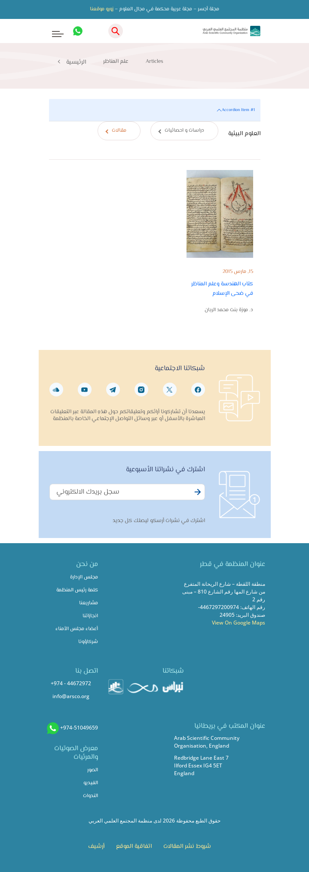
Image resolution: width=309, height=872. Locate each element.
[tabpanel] (154, 215)
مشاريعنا (88, 603)
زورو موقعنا (101, 9)
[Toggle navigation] (52, 31)
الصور (92, 770)
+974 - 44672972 (71, 683)
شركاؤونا (88, 642)
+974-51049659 (79, 727)
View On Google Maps (238, 622)
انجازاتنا (90, 616)
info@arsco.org (70, 696)
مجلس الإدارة (84, 577)
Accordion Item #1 (238, 110)
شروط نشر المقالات (187, 846)
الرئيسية (76, 62)
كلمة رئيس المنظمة (77, 590)
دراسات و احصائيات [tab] (184, 131)
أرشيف (96, 846)
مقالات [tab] (119, 131)
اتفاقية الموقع (134, 846)
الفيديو (90, 783)
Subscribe (196, 497)
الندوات (90, 796)
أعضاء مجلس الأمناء (76, 629)
